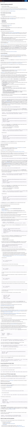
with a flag (22, 147)
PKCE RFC (3, 72)
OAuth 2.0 (25, 8)
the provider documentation (13, 51)
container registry (8, 422)
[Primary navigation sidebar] (0, 2)
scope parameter (8, 101)
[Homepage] (1, 0)
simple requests (10, 25)
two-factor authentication (21, 310)
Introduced (3, 208)
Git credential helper (10, 380)
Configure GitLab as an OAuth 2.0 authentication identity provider (18, 9)
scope (5, 375)
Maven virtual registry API (21, 426)
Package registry (12, 423)
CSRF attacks (19, 56)
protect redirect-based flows (5, 54)
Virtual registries (5, 424)
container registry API (19, 425)
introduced (11, 16)
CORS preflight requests (12, 18)
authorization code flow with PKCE (19, 151)
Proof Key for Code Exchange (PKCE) (14, 32)
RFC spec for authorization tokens (7, 256)
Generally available (4, 210)
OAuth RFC (5, 44)
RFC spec (4, 308)
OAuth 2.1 (9, 41)
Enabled (3, 209)
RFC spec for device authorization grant (19, 255)
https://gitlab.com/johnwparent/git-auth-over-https (7, 305)
